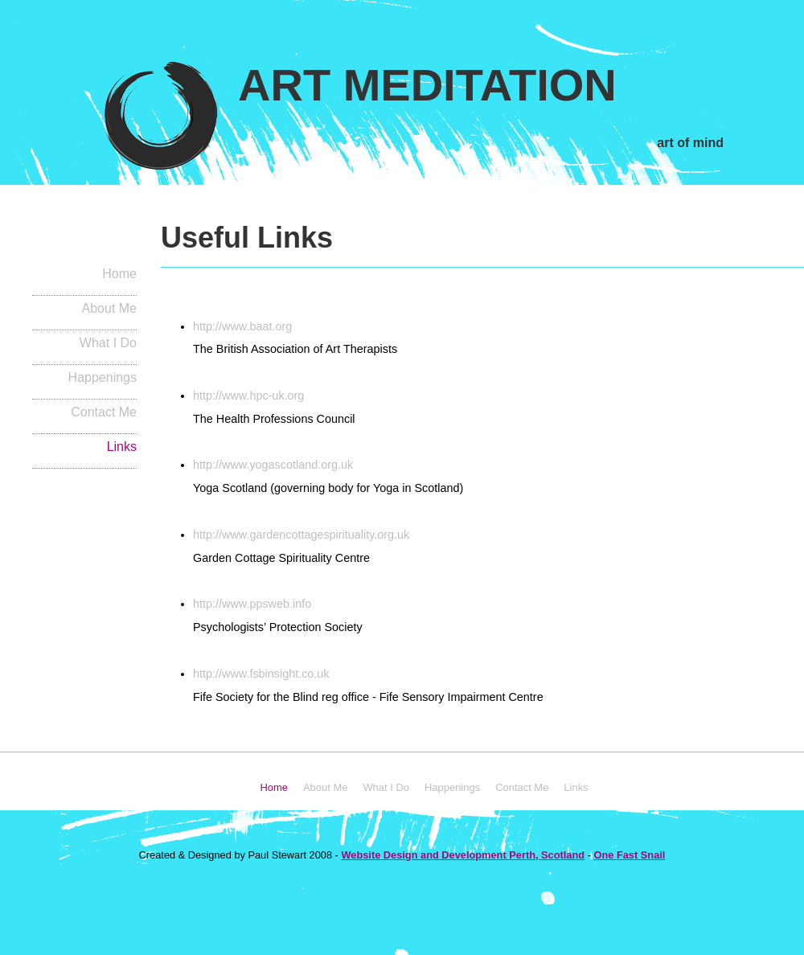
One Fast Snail (629, 855)
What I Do (108, 343)
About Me (109, 308)
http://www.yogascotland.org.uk (273, 464)
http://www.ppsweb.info (252, 603)
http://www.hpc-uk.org (248, 395)
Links (122, 446)
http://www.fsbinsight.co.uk (261, 673)
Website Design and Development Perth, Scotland (463, 855)
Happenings (102, 377)
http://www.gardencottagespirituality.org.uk (301, 534)
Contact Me (104, 412)
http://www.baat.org (242, 326)
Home (119, 274)
